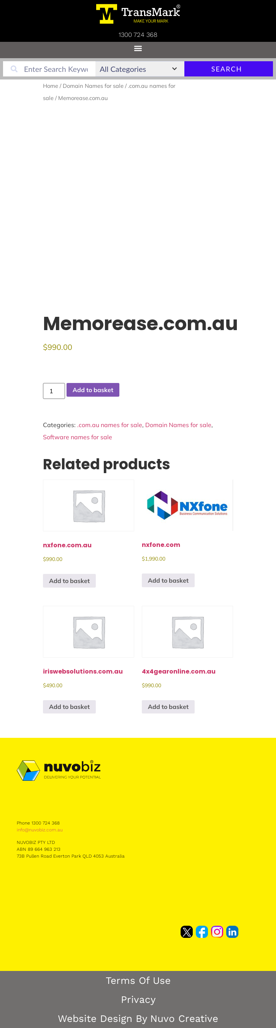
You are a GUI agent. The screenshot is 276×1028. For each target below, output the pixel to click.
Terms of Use (138, 980)
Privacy (138, 999)
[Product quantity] (54, 391)
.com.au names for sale (109, 425)
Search (226, 69)
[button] (138, 48)
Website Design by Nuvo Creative (138, 1018)
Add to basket (93, 390)
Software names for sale (77, 437)
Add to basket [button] (69, 581)
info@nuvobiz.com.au (40, 830)
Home (50, 85)
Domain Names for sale (93, 85)
